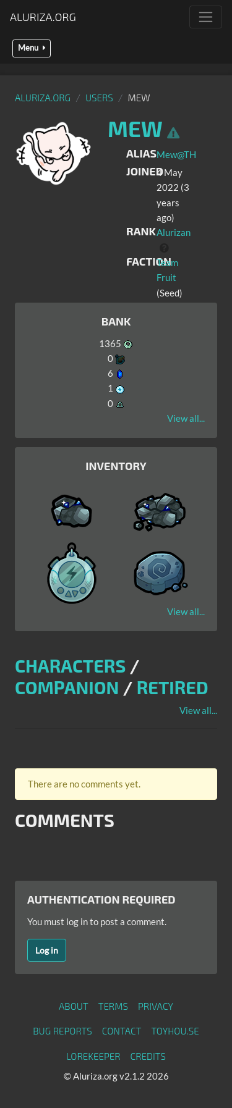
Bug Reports (62, 1030)
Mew (135, 128)
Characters (70, 665)
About (73, 1006)
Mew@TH (176, 154)
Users (99, 97)
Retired (172, 687)
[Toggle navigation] (205, 17)
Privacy (155, 1006)
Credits (148, 1056)
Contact (122, 1030)
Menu (31, 47)
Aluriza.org (43, 16)
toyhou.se (175, 1030)
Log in (46, 950)
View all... (186, 418)
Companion (67, 687)
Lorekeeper (93, 1056)
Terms (113, 1006)
